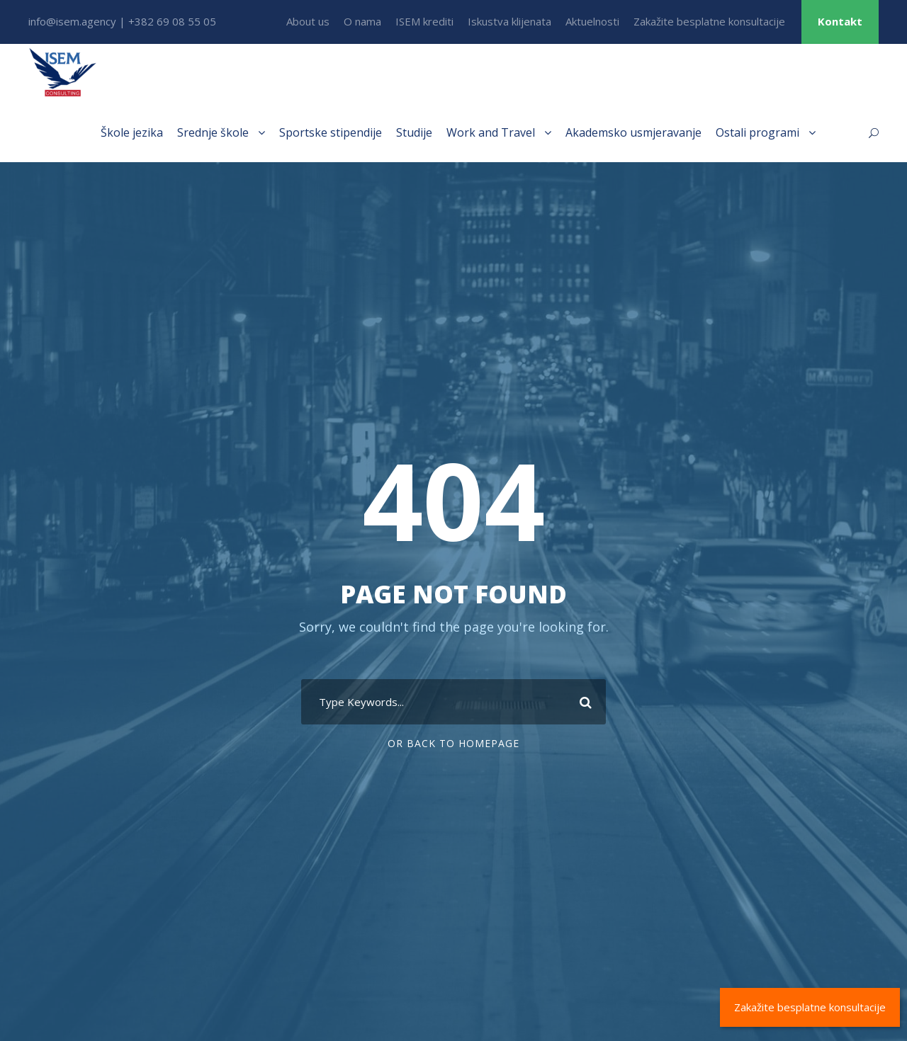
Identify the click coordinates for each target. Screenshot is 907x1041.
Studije (414, 132)
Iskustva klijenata (509, 21)
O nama (362, 21)
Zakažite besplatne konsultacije (709, 21)
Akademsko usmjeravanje (633, 132)
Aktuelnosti (592, 21)
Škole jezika (132, 132)
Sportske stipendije (330, 132)
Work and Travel (490, 132)
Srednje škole (213, 132)
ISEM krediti (424, 21)
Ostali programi (757, 132)
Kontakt (840, 21)
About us (307, 21)
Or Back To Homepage (453, 743)
